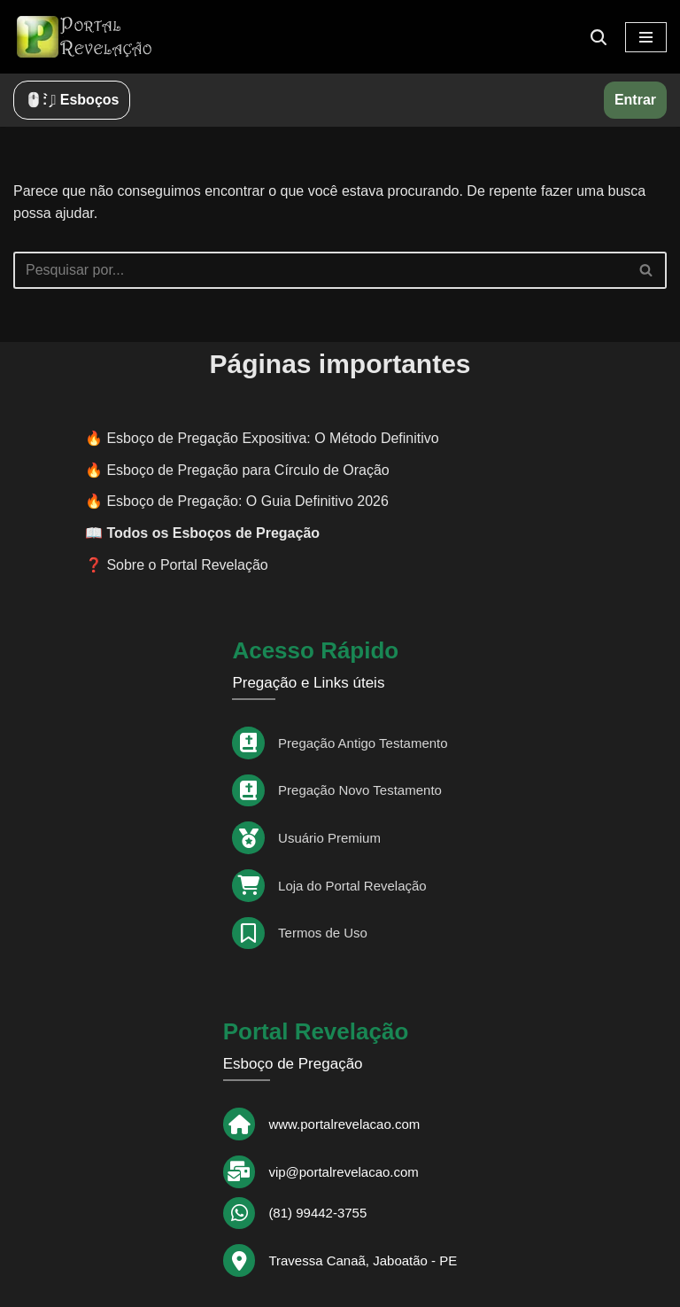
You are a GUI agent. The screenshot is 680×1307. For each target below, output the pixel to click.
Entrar (635, 99)
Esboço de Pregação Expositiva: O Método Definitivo (272, 438)
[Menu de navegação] (646, 37)
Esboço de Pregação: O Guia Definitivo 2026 (247, 501)
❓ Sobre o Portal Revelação (176, 564)
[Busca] (599, 37)
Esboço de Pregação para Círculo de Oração (247, 470)
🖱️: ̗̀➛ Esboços (72, 99)
